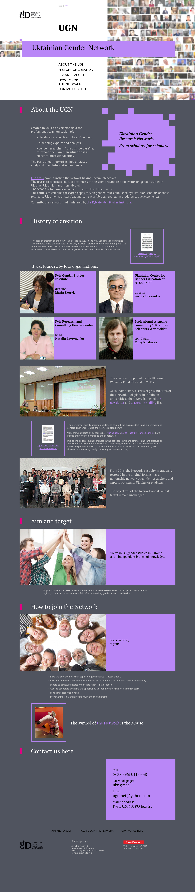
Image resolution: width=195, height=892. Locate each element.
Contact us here (74, 94)
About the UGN (72, 68)
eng (60, 7)
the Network (111, 747)
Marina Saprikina (151, 450)
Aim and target (72, 79)
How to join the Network (71, 87)
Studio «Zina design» (133, 875)
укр (67, 7)
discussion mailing (146, 421)
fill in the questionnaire (96, 720)
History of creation (77, 74)
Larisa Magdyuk (132, 450)
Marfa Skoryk (116, 450)
